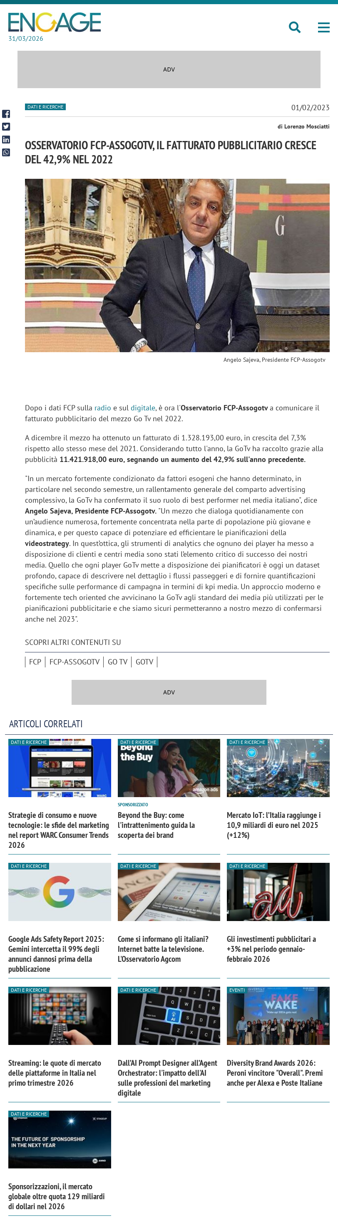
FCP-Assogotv (74, 662)
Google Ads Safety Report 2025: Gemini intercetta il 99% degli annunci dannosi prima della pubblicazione (56, 954)
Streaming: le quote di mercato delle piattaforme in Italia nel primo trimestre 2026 (54, 1073)
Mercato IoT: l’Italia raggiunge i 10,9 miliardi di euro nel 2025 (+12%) (274, 825)
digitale (143, 407)
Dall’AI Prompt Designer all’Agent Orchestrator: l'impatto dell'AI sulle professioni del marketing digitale (167, 1078)
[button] (324, 27)
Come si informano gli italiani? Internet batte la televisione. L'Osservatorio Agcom (163, 949)
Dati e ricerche (45, 107)
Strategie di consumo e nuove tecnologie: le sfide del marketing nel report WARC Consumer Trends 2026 (58, 830)
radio (102, 407)
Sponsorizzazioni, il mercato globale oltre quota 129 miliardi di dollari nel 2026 (56, 1196)
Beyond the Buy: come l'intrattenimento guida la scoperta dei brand (156, 825)
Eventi (237, 990)
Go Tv (117, 662)
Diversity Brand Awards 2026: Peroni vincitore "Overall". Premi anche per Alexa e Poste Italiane (275, 1073)
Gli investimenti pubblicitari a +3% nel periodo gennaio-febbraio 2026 (271, 949)
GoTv (144, 662)
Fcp (35, 662)
